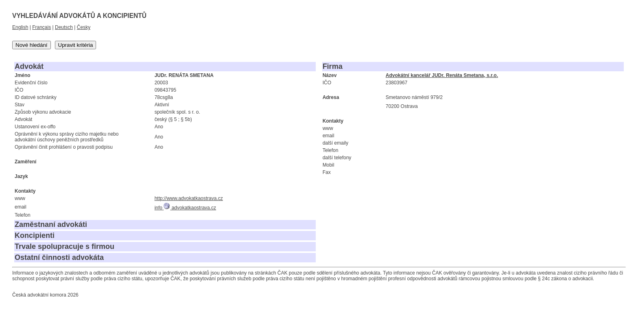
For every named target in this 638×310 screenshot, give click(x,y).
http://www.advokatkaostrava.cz (189, 198)
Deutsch (64, 27)
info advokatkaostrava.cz (185, 208)
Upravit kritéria (75, 45)
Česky (83, 27)
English (20, 27)
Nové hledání (31, 45)
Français (41, 27)
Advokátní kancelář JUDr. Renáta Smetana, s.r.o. (442, 75)
